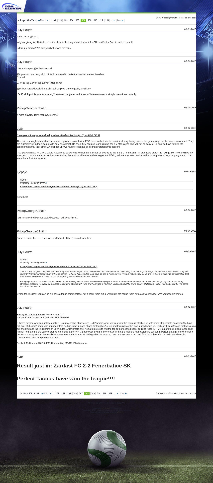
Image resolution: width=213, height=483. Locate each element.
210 (95, 20)
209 (89, 20)
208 (83, 20)
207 (77, 20)
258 (107, 20)
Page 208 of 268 (28, 20)
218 (101, 20)
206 (71, 20)
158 (60, 20)
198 (66, 20)
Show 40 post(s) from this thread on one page (176, 18)
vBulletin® (106, 408)
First (41, 20)
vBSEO (120, 412)
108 (54, 20)
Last (120, 20)
